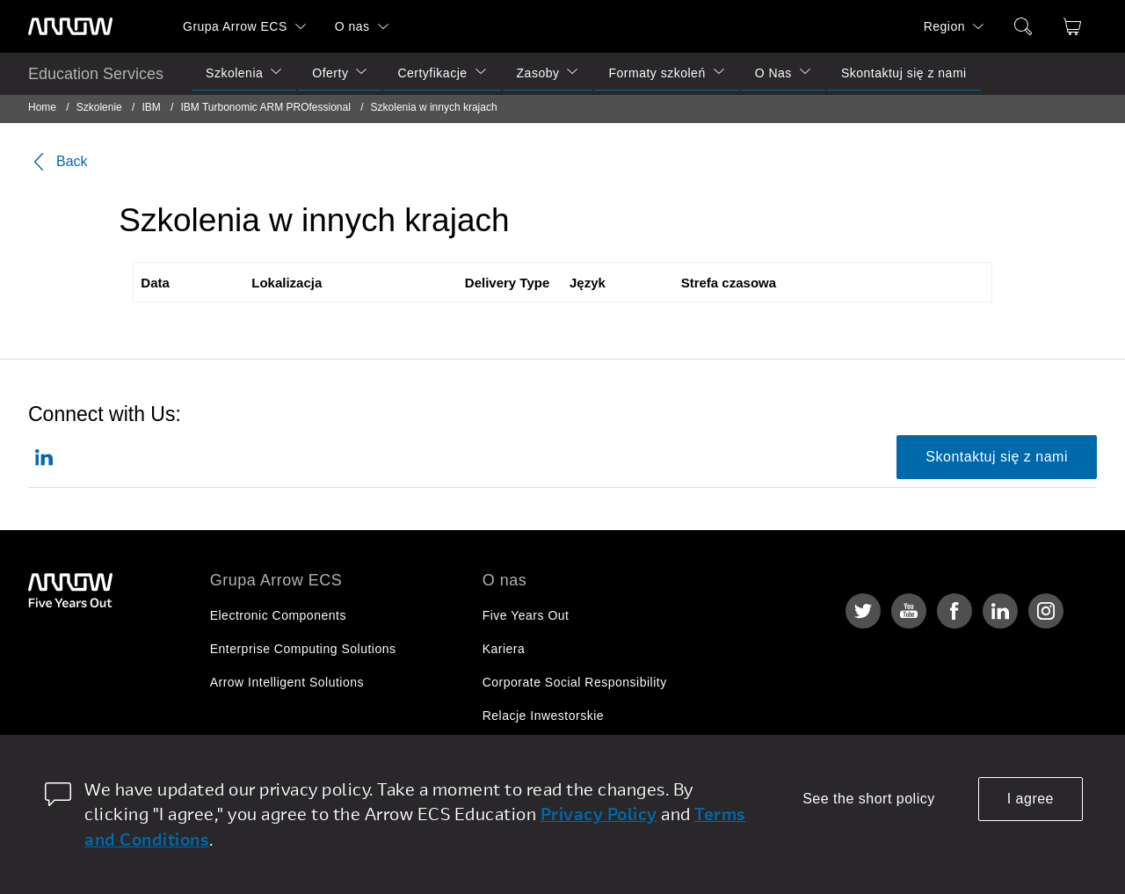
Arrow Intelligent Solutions (287, 682)
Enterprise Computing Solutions (303, 649)
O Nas (773, 73)
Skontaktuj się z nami (904, 73)
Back (58, 161)
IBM (151, 107)
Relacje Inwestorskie (543, 716)
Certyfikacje (432, 73)
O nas (352, 26)
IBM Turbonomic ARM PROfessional (265, 107)
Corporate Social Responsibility (575, 682)
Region (944, 26)
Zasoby (538, 73)
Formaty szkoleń (656, 73)
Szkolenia (234, 73)
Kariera (504, 649)
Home (42, 107)
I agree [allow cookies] (1030, 798)
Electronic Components (278, 615)
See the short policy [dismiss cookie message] (868, 798)
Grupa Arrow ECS (235, 26)
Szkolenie (99, 107)
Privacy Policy (599, 814)
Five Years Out (526, 615)
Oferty (330, 73)
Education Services (95, 74)
